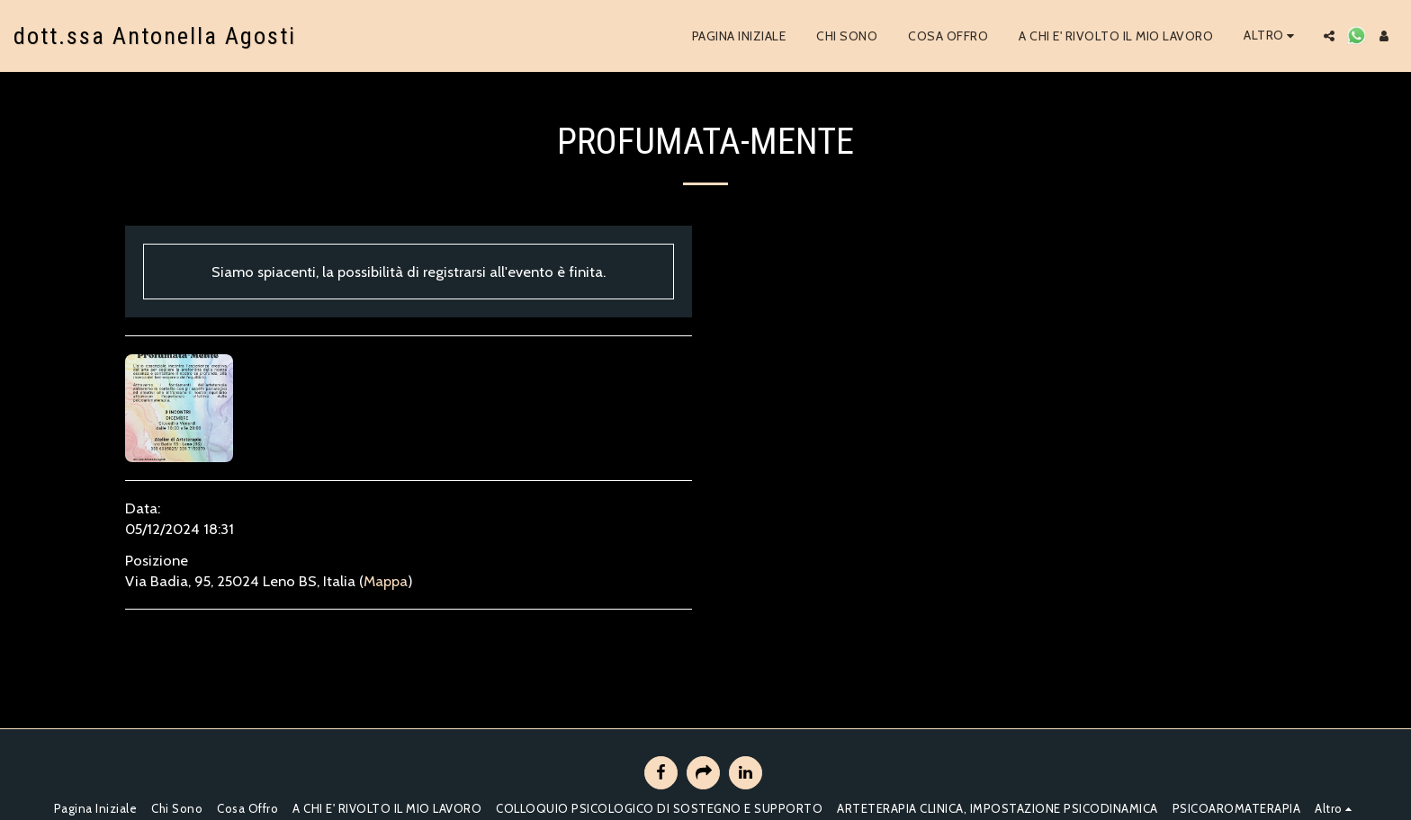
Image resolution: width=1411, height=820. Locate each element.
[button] (1329, 36)
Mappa (386, 581)
